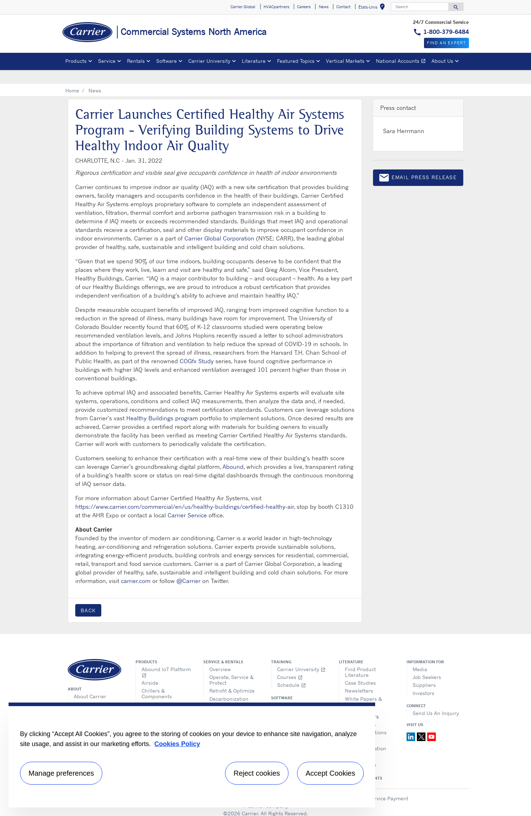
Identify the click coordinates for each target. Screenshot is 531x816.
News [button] (323, 6)
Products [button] (76, 61)
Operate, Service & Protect (231, 665)
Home (72, 76)
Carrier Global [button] (242, 6)
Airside (150, 668)
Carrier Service (187, 501)
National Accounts (402, 62)
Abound (233, 452)
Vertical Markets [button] (345, 61)
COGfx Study (197, 346)
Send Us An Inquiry (436, 699)
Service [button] (107, 61)
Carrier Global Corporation (219, 224)
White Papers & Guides (363, 687)
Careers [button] (304, 6)
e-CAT (284, 699)
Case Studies (360, 668)
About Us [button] (442, 61)
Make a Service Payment (379, 784)
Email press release (417, 165)
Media (420, 655)
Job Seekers (427, 663)
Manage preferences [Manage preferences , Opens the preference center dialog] (61, 773)
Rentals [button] (136, 61)
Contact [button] (343, 6)
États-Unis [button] (373, 8)
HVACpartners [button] (276, 6)
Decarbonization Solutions (229, 687)
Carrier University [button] (209, 61)
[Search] (420, 6)
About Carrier (90, 682)
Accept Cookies (330, 773)
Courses (290, 663)
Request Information (233, 698)
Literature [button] (254, 61)
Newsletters (359, 676)
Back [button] (88, 596)
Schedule (291, 671)
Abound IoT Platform (166, 658)
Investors (423, 679)
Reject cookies (257, 773)
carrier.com (135, 566)
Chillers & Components (157, 679)
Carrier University (301, 655)
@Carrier (188, 566)
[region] (192, 755)
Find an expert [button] (446, 42)
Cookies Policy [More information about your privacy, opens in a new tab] (177, 743)
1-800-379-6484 (446, 31)
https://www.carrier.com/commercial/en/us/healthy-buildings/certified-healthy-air (184, 492)
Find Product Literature (360, 658)
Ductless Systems (166, 698)
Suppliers (424, 671)
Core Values (88, 690)
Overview (220, 655)
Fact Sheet (86, 698)
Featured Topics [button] (296, 61)
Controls (152, 690)
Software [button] (166, 61)
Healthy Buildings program (162, 403)
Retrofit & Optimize (232, 676)
